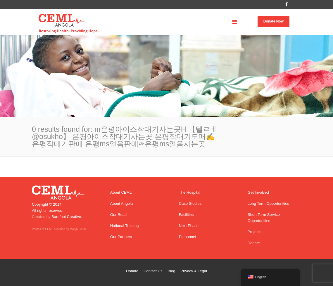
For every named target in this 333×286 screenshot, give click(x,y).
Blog (171, 271)
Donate (254, 243)
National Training (124, 225)
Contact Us (153, 271)
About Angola (121, 203)
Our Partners (121, 237)
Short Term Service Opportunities (264, 217)
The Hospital (189, 192)
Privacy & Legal (194, 271)
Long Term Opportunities (268, 203)
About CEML (121, 192)
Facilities (186, 214)
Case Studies (190, 203)
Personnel (187, 237)
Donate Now (273, 21)
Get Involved (258, 192)
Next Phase (189, 225)
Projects (254, 232)
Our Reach (119, 214)
